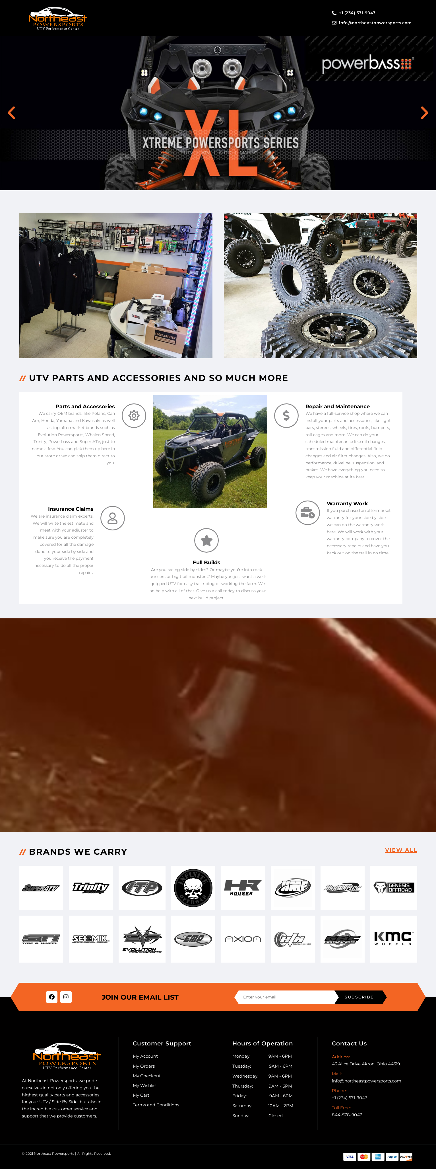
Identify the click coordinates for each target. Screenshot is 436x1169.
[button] (11, 113)
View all (400, 849)
